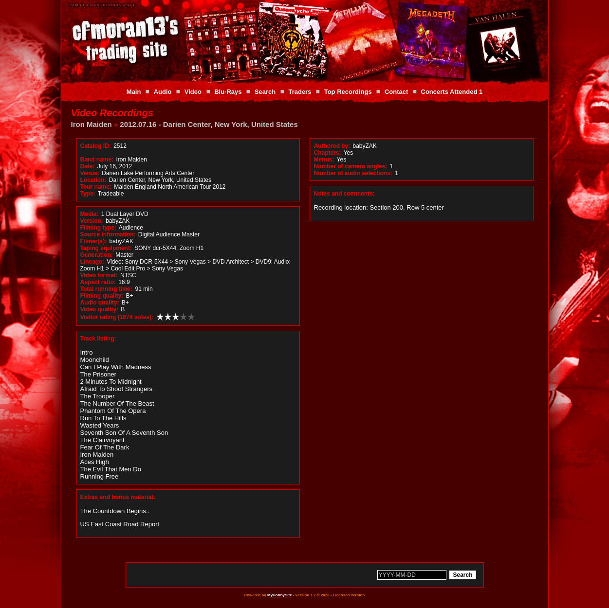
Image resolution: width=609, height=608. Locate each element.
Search (265, 91)
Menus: (324, 159)
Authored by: (332, 146)
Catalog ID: (95, 146)
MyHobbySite (279, 595)
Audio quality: (99, 302)
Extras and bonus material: (117, 497)
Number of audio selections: (353, 173)
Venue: (89, 173)
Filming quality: (102, 295)
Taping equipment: (106, 248)
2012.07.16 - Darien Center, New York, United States (208, 124)
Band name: (97, 159)
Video (193, 91)
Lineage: (92, 261)
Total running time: (106, 289)
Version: (91, 220)
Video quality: (99, 309)
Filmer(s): (93, 241)
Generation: (96, 254)
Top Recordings (348, 91)
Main (134, 91)
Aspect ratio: (98, 282)
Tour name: (95, 186)
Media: (89, 214)
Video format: (99, 275)
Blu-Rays (227, 91)
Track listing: (98, 338)
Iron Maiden (91, 124)
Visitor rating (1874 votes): (117, 317)
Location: (93, 180)
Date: (87, 166)
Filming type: (98, 227)
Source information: (108, 234)
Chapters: (327, 152)
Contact (396, 91)
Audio (163, 91)
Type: (87, 193)
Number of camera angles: (351, 166)
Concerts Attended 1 (452, 91)
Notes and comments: (344, 193)
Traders (299, 91)
